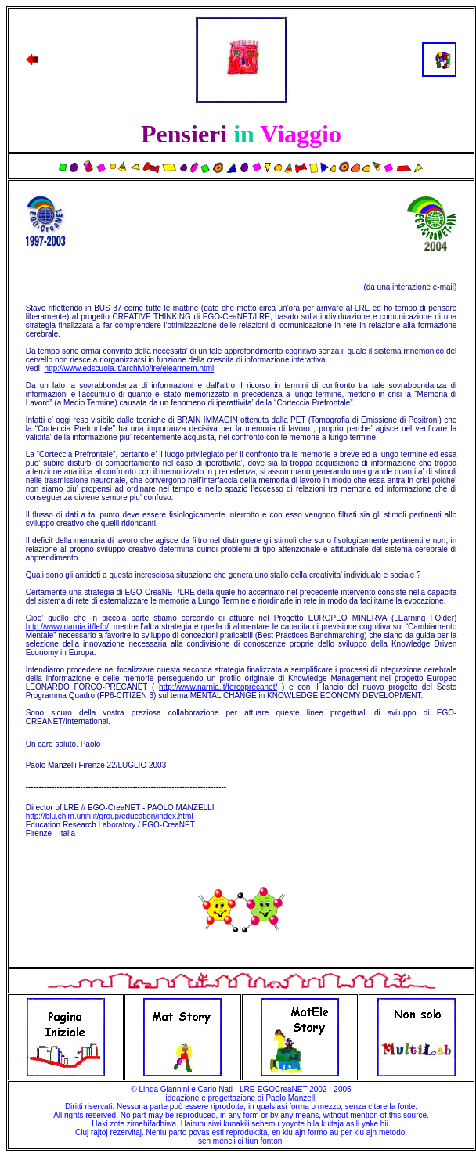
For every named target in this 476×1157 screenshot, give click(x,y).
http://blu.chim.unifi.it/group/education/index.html (109, 816)
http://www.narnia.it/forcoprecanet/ (218, 687)
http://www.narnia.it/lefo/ (67, 626)
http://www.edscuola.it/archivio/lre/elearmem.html (130, 368)
